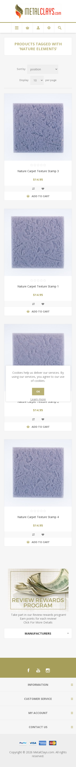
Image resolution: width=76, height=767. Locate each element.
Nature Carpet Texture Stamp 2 (38, 402)
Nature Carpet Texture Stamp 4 (38, 517)
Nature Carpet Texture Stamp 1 (38, 286)
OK (38, 391)
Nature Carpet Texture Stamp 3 (38, 171)
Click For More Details (38, 622)
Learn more (38, 399)
